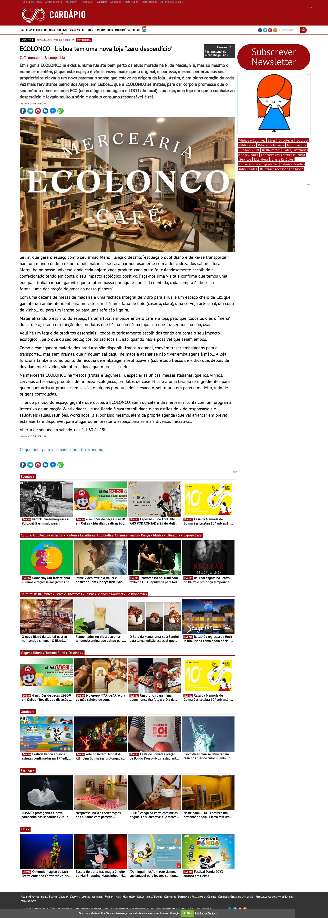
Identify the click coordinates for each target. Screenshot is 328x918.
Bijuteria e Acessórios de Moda (281, 169)
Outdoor (87, 30)
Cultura (49, 30)
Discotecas (285, 140)
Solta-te (62, 30)
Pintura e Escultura (81, 535)
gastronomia (84, 40)
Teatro (134, 535)
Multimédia (122, 30)
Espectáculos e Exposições (258, 164)
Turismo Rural (56, 653)
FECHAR (187, 913)
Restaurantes (44, 594)
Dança (146, 535)
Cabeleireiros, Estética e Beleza (283, 155)
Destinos (76, 653)
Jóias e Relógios (282, 159)
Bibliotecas (247, 145)
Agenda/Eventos (31, 30)
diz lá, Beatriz (49, 897)
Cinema (121, 535)
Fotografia (105, 535)
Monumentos (296, 145)
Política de (205, 913)
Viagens (75, 30)
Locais (136, 30)
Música (159, 535)
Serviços (245, 159)
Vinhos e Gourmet (112, 594)
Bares (271, 140)
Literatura (175, 535)
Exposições (192, 535)
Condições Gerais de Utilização (235, 897)
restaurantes (44, 40)
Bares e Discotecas (70, 594)
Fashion (100, 30)
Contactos (170, 897)
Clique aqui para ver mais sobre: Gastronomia (62, 449)
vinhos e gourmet (64, 40)
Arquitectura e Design (49, 535)
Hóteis (39, 653)
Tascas (91, 594)
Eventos (28, 476)
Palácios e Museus (271, 145)
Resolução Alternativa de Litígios (274, 897)
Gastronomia (137, 594)
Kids (110, 30)
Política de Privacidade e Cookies (197, 897)
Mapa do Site (28, 901)
